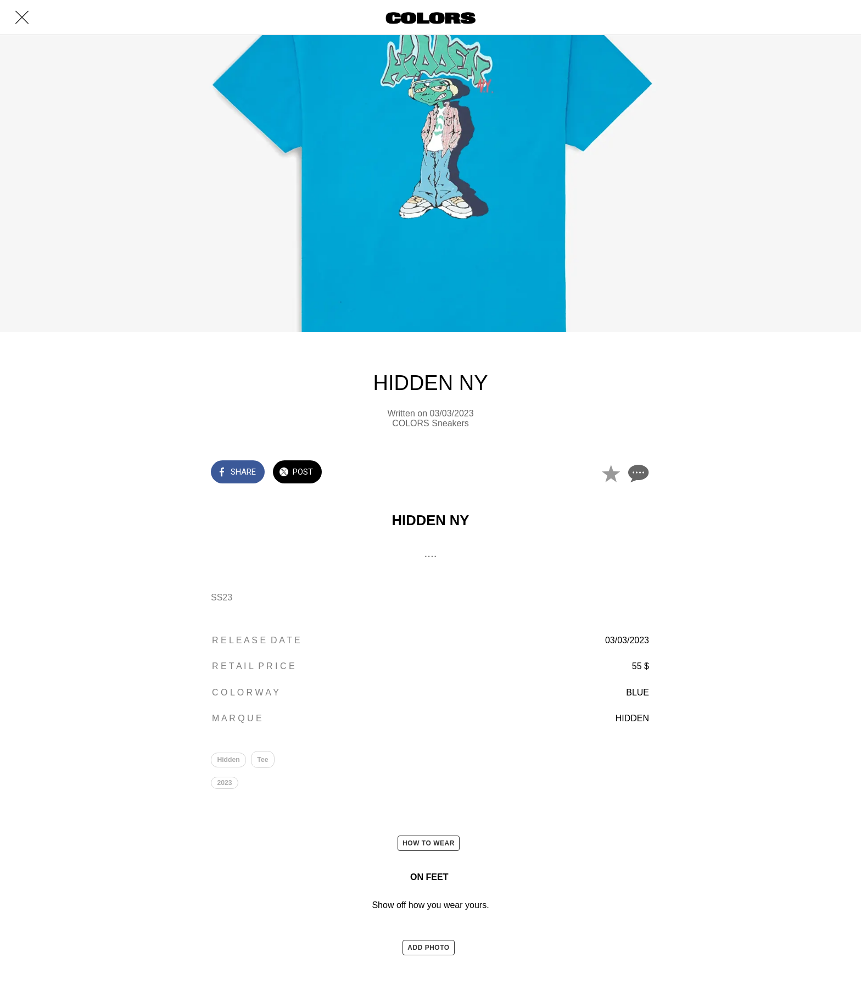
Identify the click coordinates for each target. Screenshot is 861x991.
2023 (224, 783)
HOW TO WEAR (428, 844)
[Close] (22, 17)
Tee (263, 760)
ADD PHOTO (428, 949)
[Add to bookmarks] (610, 473)
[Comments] (637, 473)
